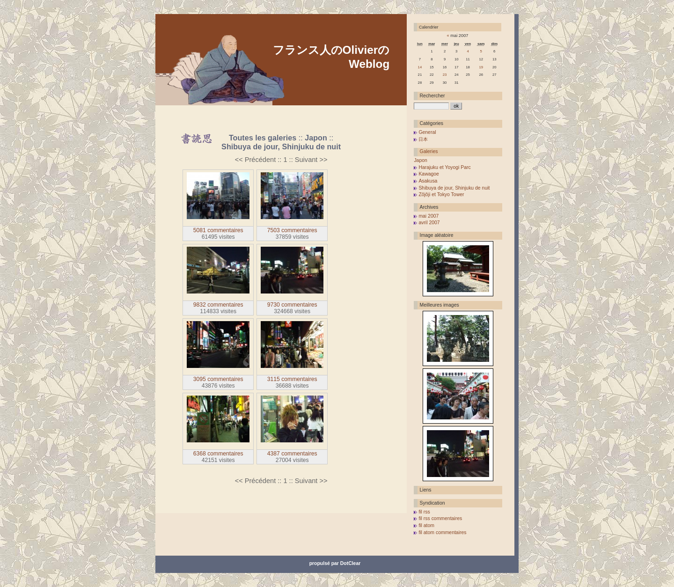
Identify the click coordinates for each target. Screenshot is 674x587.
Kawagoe (428, 173)
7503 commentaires (292, 230)
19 (481, 67)
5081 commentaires (218, 230)
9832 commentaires (218, 304)
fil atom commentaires (442, 532)
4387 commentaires (292, 453)
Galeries (429, 151)
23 (445, 75)
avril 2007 (429, 222)
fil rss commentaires (440, 518)
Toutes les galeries (262, 137)
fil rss (424, 511)
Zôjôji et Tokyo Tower (441, 194)
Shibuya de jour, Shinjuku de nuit (281, 146)
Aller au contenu (176, 108)
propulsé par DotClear (335, 563)
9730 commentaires (292, 304)
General (427, 132)
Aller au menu (218, 108)
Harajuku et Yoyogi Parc (444, 167)
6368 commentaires (218, 453)
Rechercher (432, 95)
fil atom (426, 525)
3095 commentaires (218, 379)
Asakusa (427, 180)
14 (420, 67)
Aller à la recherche (265, 108)
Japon (316, 137)
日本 (423, 139)
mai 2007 (428, 216)
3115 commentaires (292, 379)
